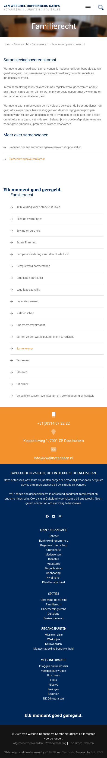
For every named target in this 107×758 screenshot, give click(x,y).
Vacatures (53, 562)
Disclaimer (75, 741)
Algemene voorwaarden (28, 741)
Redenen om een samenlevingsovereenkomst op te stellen (45, 145)
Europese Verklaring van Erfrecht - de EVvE (42, 253)
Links (53, 678)
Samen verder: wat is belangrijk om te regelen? (45, 335)
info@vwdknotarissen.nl (53, 456)
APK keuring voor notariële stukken (38, 205)
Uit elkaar (22, 382)
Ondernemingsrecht (53, 607)
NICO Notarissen (53, 697)
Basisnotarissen (53, 617)
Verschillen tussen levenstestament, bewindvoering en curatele (55, 394)
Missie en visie (54, 633)
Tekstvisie (68, 751)
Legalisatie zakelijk (28, 288)
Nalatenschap (25, 311)
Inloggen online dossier (53, 664)
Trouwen (21, 370)
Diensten (53, 557)
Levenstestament (27, 300)
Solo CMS (97, 751)
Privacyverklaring (55, 741)
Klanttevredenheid (53, 581)
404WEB (50, 751)
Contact (54, 534)
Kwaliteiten (53, 576)
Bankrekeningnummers (53, 539)
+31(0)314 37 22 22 (53, 422)
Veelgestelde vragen (53, 669)
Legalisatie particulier (29, 276)
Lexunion (53, 692)
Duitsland (53, 612)
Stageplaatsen (53, 567)
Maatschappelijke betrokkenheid (53, 647)
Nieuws (53, 683)
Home (7, 42)
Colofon (89, 741)
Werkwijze (53, 638)
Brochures (53, 674)
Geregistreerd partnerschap (33, 264)
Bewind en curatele (28, 229)
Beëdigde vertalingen (29, 217)
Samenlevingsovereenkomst (27, 157)
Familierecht (21, 42)
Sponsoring (53, 571)
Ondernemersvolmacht (30, 323)
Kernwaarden (53, 642)
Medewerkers (53, 553)
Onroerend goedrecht (54, 598)
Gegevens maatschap (53, 544)
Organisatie (53, 548)
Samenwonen (40, 42)
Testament (23, 359)
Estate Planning (26, 241)
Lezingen (53, 688)
